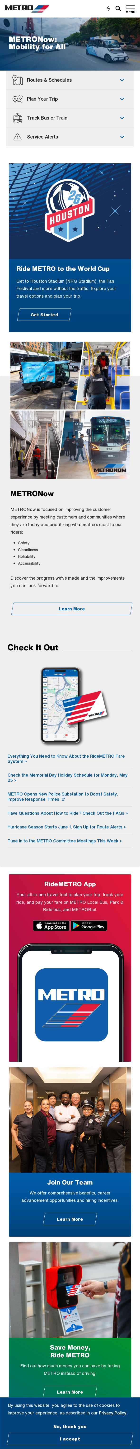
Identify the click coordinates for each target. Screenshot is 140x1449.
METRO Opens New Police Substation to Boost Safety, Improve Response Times (63, 796)
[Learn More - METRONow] (71, 609)
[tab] (70, 80)
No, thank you (70, 1426)
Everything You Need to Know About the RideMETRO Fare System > (66, 758)
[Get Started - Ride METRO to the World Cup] (44, 315)
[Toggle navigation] (130, 8)
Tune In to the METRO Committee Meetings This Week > (65, 841)
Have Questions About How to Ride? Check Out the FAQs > (68, 813)
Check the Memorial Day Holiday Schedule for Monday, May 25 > (68, 777)
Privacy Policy (112, 1413)
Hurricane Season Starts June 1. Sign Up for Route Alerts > (67, 827)
